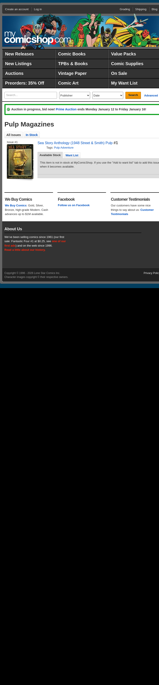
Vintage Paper (72, 73)
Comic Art (68, 83)
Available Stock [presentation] (50, 155)
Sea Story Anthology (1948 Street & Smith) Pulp (75, 143)
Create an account (16, 9)
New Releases (19, 53)
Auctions (14, 73)
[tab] (50, 155)
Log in (38, 9)
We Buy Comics (15, 205)
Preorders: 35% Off (24, 83)
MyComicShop (37, 38)
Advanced (151, 95)
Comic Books (72, 53)
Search (133, 95)
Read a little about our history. (24, 249)
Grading (125, 9)
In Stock (32, 135)
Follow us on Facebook (74, 205)
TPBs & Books (73, 63)
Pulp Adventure (64, 147)
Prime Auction (66, 109)
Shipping (140, 9)
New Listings (18, 63)
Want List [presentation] (72, 155)
